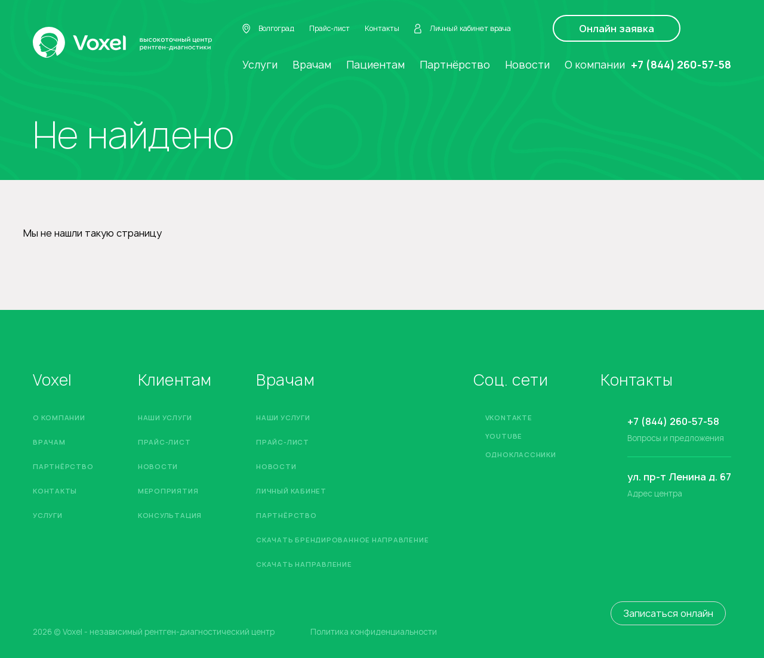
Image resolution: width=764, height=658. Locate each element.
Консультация (170, 515)
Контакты (382, 28)
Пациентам (375, 65)
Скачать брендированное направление (342, 539)
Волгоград (268, 28)
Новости (527, 65)
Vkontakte (508, 417)
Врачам (311, 65)
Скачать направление (304, 564)
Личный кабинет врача (462, 28)
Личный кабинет (291, 490)
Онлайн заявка (616, 28)
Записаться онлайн (668, 613)
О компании (595, 65)
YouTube (503, 436)
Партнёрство (455, 65)
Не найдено (133, 135)
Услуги (260, 65)
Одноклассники (520, 454)
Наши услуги (165, 417)
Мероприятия (168, 490)
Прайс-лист (329, 28)
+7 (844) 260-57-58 (681, 65)
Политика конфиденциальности (373, 632)
